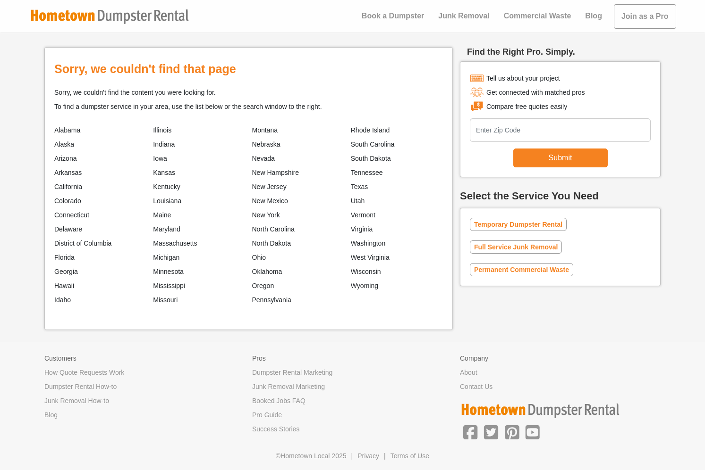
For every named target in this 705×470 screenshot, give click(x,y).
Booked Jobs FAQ (279, 400)
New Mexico (270, 201)
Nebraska (266, 144)
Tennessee (367, 172)
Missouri (165, 300)
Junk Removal (463, 16)
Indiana (164, 144)
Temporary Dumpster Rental (518, 224)
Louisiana (167, 201)
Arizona (65, 158)
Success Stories (275, 429)
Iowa (160, 158)
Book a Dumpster (393, 16)
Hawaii (64, 285)
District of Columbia (82, 243)
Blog (593, 16)
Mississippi (169, 285)
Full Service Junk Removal (516, 247)
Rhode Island (370, 130)
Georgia (66, 271)
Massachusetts (175, 243)
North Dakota (271, 243)
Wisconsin (366, 271)
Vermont (363, 215)
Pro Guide (267, 415)
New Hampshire (275, 172)
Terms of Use (410, 456)
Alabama (67, 130)
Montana (265, 130)
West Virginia (370, 257)
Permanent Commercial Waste (521, 269)
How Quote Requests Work (84, 372)
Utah (358, 201)
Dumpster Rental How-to (80, 386)
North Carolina (273, 229)
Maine (162, 215)
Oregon (263, 285)
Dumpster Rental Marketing (292, 372)
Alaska (64, 144)
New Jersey (269, 186)
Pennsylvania (271, 300)
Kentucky (166, 186)
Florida (64, 257)
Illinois (162, 130)
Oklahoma (267, 271)
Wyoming (364, 285)
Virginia (362, 229)
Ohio (259, 257)
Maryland (166, 229)
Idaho (62, 300)
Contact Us (476, 386)
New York (266, 215)
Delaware (68, 229)
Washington (368, 243)
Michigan (166, 257)
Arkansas (68, 172)
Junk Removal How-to (76, 400)
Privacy (368, 456)
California (68, 186)
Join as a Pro (645, 16)
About (468, 372)
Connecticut (71, 215)
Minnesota (168, 271)
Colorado (67, 201)
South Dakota (371, 158)
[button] (470, 431)
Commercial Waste (537, 16)
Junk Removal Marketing (288, 386)
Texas (359, 186)
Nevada (263, 158)
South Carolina (373, 144)
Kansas (164, 172)
